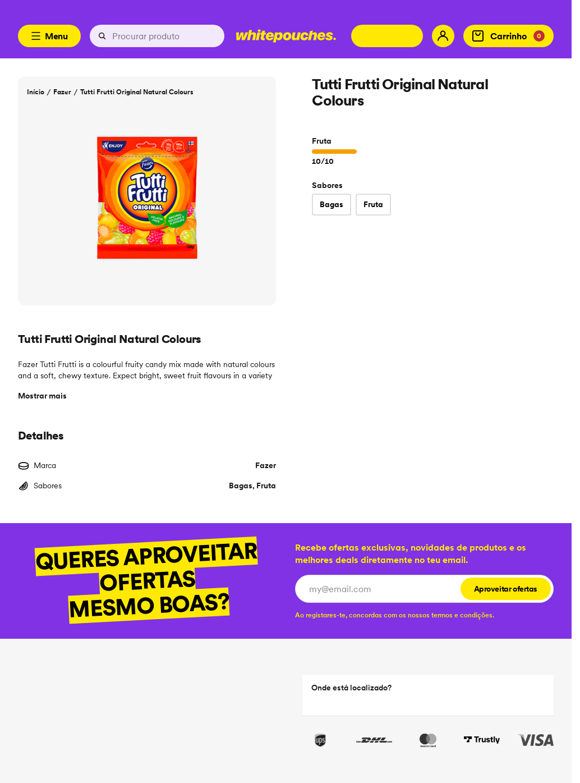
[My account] (443, 36)
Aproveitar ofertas (505, 589)
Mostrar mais (42, 396)
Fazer (62, 92)
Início (35, 92)
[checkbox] (394, 615)
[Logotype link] (286, 36)
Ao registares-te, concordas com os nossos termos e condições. (394, 615)
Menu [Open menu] (49, 36)
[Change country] (387, 36)
